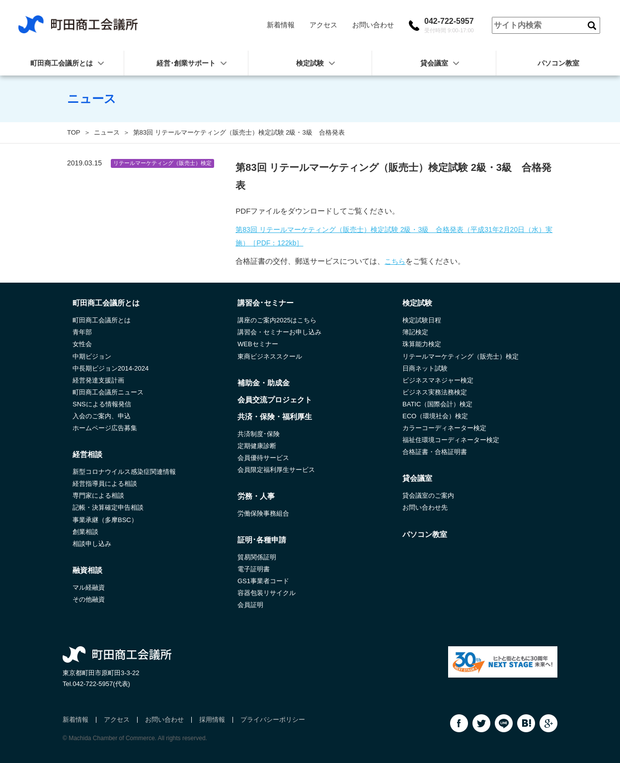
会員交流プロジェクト (274, 399)
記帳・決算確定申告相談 (108, 507)
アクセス (323, 25)
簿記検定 (415, 332)
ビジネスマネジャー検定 (437, 380)
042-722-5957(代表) (101, 683)
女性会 (82, 344)
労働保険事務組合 (263, 513)
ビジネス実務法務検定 (434, 392)
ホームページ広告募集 (105, 428)
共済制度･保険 (258, 434)
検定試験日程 (421, 320)
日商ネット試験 (425, 368)
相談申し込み (92, 543)
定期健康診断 (256, 446)
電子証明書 (253, 569)
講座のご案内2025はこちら (276, 320)
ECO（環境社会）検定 (435, 416)
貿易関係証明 (256, 557)
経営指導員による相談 (105, 483)
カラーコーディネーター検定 (444, 428)
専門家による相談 (98, 495)
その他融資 (89, 599)
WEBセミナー (257, 344)
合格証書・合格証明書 (434, 452)
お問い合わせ (373, 25)
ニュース (107, 132)
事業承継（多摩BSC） (105, 520)
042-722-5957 (449, 25)
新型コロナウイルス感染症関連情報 (124, 471)
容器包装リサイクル (266, 593)
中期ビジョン (92, 356)
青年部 (82, 332)
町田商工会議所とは (102, 320)
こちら (395, 261)
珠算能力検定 (421, 344)
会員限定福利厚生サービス (276, 469)
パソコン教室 (424, 534)
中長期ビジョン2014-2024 (111, 368)
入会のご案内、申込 (102, 416)
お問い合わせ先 (425, 507)
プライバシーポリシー (272, 719)
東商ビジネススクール (269, 356)
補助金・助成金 (263, 383)
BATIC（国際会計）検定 (437, 404)
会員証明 (250, 605)
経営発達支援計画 (98, 380)
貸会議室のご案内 (428, 495)
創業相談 (85, 531)
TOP (73, 132)
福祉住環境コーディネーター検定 (450, 440)
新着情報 (281, 25)
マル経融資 (89, 587)
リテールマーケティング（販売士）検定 (460, 356)
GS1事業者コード (263, 581)
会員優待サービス (263, 457)
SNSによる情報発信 (102, 404)
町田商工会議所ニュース (108, 392)
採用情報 (212, 719)
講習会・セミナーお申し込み (279, 332)
